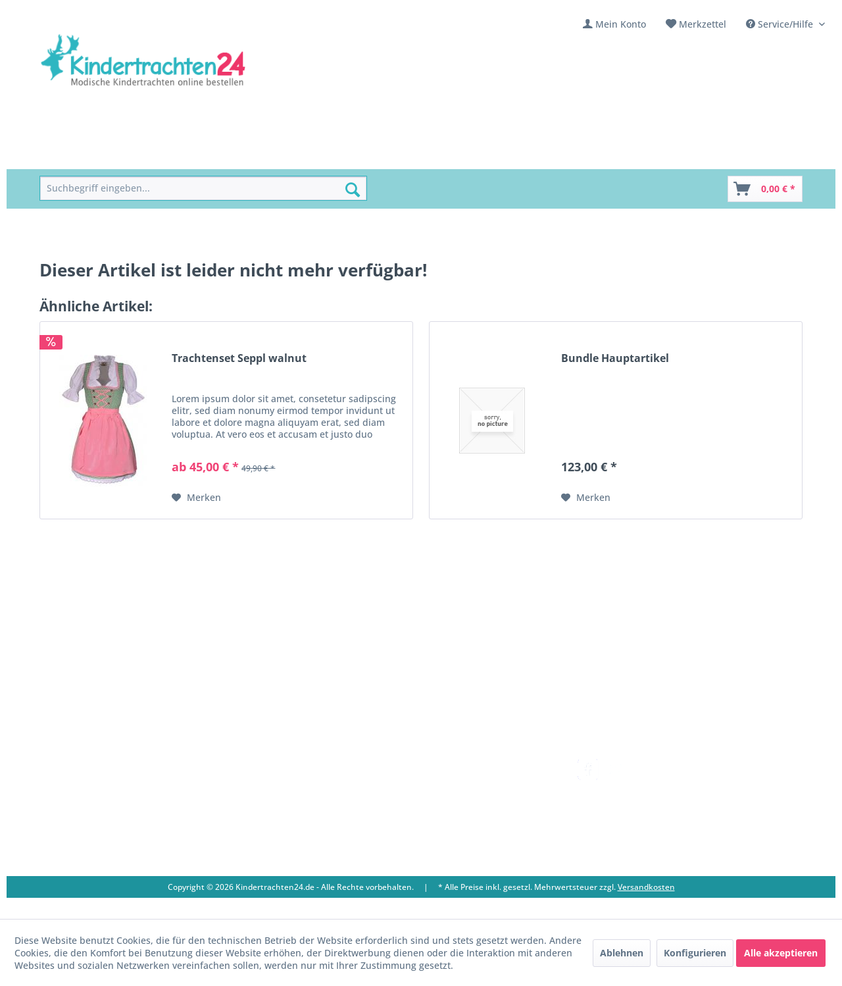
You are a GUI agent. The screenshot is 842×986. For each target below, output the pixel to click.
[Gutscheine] (525, 154)
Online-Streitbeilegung (470, 829)
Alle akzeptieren (781, 953)
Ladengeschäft (294, 798)
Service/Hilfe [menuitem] (781, 24)
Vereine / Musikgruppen (316, 813)
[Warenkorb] (765, 189)
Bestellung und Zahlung (473, 798)
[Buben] (188, 154)
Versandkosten (453, 766)
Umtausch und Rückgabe (475, 782)
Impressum (287, 829)
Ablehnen (621, 953)
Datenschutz (447, 845)
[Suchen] (352, 189)
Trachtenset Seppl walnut (239, 358)
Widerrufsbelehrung (465, 813)
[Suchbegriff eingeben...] (203, 188)
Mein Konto (620, 24)
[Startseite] (69, 154)
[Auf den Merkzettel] (196, 498)
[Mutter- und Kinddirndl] (375, 154)
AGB (429, 860)
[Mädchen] (132, 154)
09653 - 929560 (87, 798)
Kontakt (279, 766)
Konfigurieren (695, 953)
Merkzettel (702, 24)
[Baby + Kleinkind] (261, 154)
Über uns (282, 782)
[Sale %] (465, 154)
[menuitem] (614, 24)
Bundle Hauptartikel (615, 358)
